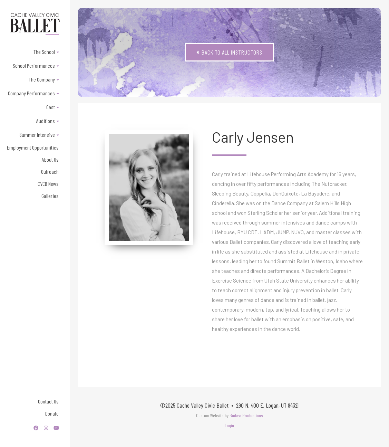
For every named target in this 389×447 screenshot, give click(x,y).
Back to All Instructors (229, 52)
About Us (50, 159)
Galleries (50, 195)
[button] (35, 52)
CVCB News (48, 183)
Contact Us (48, 401)
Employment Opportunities (33, 147)
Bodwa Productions (246, 415)
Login (229, 425)
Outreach (50, 171)
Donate (52, 413)
